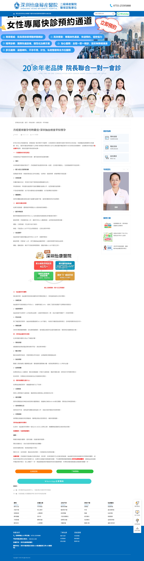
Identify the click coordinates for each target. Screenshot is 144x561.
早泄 (85, 510)
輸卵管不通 (64, 510)
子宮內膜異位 (65, 516)
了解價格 (75, 471)
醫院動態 (76, 538)
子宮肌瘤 (16, 520)
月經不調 (16, 510)
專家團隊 (42, 13)
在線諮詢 (33, 471)
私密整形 (111, 503)
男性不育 (87, 503)
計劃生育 (39, 122)
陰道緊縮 (110, 506)
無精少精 (86, 523)
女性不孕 (64, 503)
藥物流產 (39, 520)
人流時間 (39, 523)
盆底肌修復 (111, 520)
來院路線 (137, 524)
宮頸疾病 (16, 513)
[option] (116, 191)
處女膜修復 (111, 510)
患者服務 (36, 13)
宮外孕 (39, 516)
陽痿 (85, 513)
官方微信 (137, 515)
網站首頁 (19, 13)
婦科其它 (16, 523)
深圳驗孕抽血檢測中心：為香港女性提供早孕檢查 (34, 490)
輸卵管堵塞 (64, 506)
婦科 (15, 503)
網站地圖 (62, 541)
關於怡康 (62, 536)
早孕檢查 (45, 122)
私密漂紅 (110, 513)
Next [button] (127, 169)
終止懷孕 (39, 510)
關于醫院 (30, 13)
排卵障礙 (63, 513)
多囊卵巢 (63, 523)
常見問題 (76, 536)
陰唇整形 (110, 516)
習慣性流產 (64, 520)
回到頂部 (137, 529)
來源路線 (62, 538)
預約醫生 (137, 506)
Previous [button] (124, 169)
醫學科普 (76, 541)
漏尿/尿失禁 (111, 523)
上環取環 (39, 513)
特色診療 (25, 13)
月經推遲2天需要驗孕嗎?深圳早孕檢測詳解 (32, 494)
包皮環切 (86, 520)
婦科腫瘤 (16, 516)
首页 (26, 122)
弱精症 (86, 506)
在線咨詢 (48, 13)
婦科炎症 (16, 506)
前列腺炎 (86, 516)
